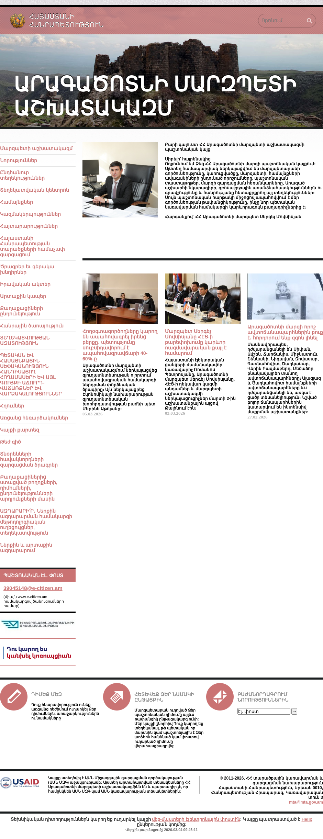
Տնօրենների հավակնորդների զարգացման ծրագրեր (29, 459)
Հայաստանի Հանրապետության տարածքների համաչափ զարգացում (32, 246)
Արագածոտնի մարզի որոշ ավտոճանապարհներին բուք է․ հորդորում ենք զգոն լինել (285, 332)
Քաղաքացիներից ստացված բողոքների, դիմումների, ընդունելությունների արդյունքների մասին (28, 488)
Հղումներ (12, 406)
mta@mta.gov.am (306, 802)
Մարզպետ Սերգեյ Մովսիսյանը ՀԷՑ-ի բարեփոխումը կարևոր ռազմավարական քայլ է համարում (195, 342)
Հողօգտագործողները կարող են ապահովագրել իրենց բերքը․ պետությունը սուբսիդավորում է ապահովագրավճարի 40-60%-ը (119, 344)
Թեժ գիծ (10, 442)
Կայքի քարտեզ (19, 430)
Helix (306, 819)
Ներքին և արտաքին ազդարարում (26, 547)
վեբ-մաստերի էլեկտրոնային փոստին (196, 819)
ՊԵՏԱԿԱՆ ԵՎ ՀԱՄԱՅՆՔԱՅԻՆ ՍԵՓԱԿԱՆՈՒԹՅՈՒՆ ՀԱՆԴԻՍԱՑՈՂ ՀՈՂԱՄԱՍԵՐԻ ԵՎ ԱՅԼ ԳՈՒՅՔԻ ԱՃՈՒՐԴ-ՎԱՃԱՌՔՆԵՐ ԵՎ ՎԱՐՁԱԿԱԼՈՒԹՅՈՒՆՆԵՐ (31, 374)
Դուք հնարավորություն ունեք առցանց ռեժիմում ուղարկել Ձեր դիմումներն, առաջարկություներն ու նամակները (65, 711)
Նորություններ (18, 160)
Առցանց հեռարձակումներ (34, 418)
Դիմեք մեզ (46, 694)
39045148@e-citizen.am (33, 588)
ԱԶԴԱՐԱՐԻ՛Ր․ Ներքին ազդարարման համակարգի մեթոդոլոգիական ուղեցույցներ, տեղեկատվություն (36, 522)
